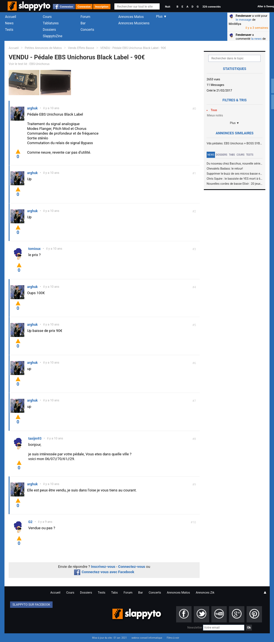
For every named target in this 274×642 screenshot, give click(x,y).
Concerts (87, 30)
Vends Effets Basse (81, 48)
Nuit (167, 6)
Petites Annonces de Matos (43, 48)
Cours (47, 17)
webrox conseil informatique (146, 637)
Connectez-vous (131, 566)
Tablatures (51, 23)
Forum (85, 17)
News (9, 23)
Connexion (66, 6)
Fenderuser (243, 16)
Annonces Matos (131, 17)
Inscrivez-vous (103, 566)
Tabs (232, 154)
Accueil (10, 17)
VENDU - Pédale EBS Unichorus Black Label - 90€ (133, 48)
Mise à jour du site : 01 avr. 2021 (109, 637)
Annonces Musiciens (134, 23)
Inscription (101, 6)
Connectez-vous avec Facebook (104, 572)
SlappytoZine (52, 36)
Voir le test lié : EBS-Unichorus (29, 64)
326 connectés (211, 6)
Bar (83, 23)
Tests (9, 30)
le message (243, 20)
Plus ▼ (234, 123)
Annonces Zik (205, 592)
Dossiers (49, 30)
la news (256, 39)
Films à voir (173, 637)
